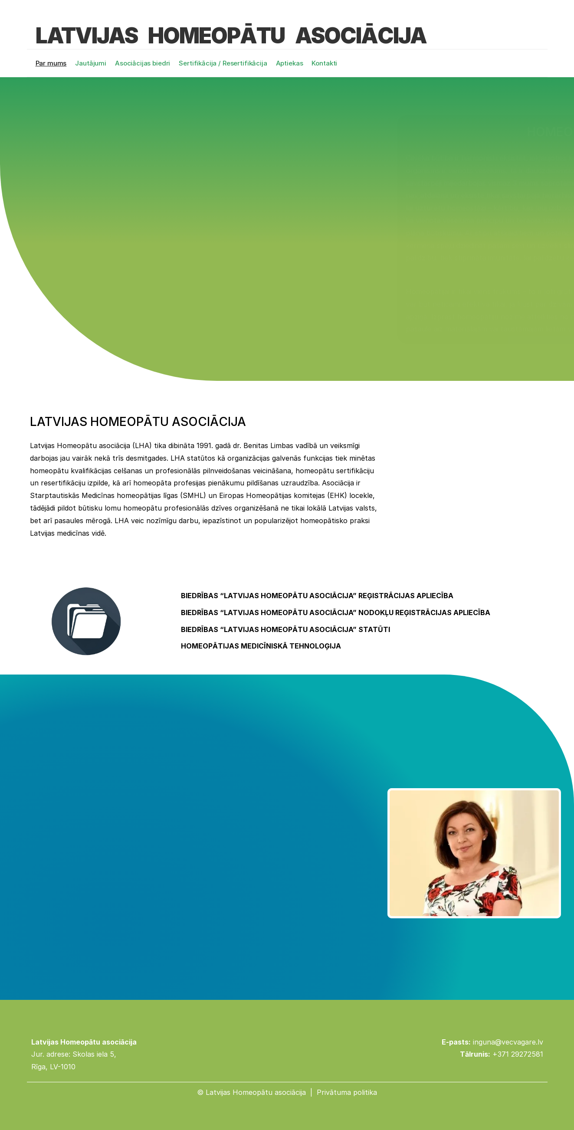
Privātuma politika (347, 1092)
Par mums (51, 63)
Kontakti (324, 63)
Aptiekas (289, 63)
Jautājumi (90, 63)
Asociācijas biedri (142, 63)
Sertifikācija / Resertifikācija (223, 63)
